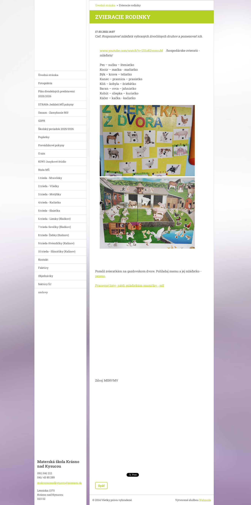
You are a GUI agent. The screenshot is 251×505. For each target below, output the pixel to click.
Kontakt (43, 259)
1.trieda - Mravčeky (50, 178)
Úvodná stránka (48, 75)
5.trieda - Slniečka (49, 210)
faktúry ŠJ (44, 284)
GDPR (41, 120)
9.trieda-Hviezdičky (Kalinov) (56, 243)
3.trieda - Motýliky (49, 194)
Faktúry (43, 267)
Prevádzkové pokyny (51, 145)
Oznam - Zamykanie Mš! (53, 112)
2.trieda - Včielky (48, 186)
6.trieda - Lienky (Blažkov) (54, 218)
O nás (41, 153)
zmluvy (43, 292)
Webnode (205, 500)
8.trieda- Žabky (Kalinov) (53, 235)
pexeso (100, 276)
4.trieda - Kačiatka (49, 202)
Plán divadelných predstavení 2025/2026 (56, 93)
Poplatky (43, 137)
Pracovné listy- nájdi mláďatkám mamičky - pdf (129, 285)
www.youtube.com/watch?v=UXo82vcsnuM (131, 50)
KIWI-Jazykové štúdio (52, 161)
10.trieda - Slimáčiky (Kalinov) (56, 251)
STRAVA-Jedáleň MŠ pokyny (56, 104)
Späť (101, 486)
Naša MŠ (43, 169)
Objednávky (45, 276)
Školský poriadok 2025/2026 (56, 129)
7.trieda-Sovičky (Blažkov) (54, 227)
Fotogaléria (45, 83)
